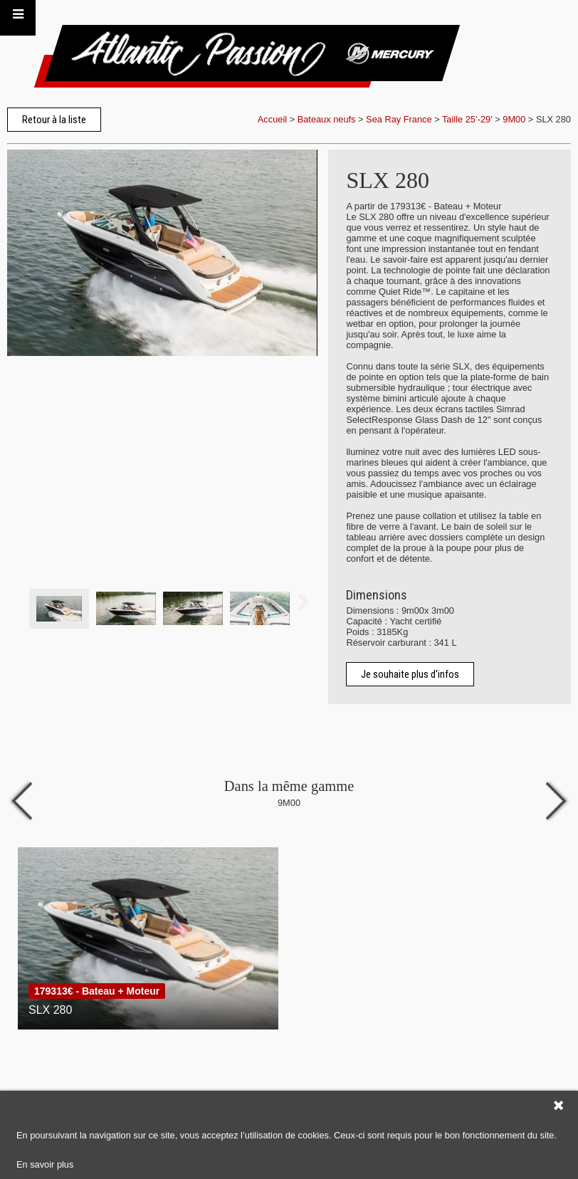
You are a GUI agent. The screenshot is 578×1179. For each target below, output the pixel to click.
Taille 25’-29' (467, 119)
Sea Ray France (400, 119)
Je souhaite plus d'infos (410, 674)
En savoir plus (44, 1164)
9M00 (514, 119)
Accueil (272, 119)
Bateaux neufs (327, 119)
